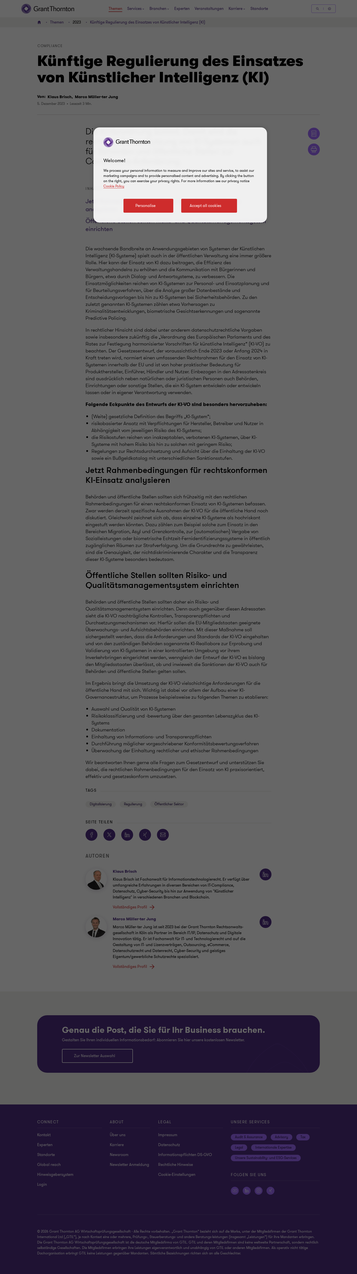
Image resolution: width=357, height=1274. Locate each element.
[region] (180, 175)
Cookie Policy (113, 186)
